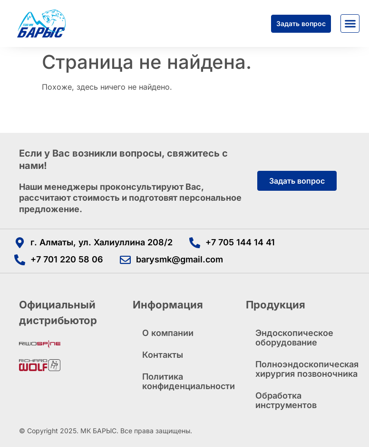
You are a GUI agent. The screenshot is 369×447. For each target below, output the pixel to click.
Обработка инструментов (286, 400)
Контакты (162, 355)
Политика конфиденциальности (188, 381)
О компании (168, 333)
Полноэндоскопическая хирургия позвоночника (302, 369)
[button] (349, 23)
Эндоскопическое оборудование (294, 337)
